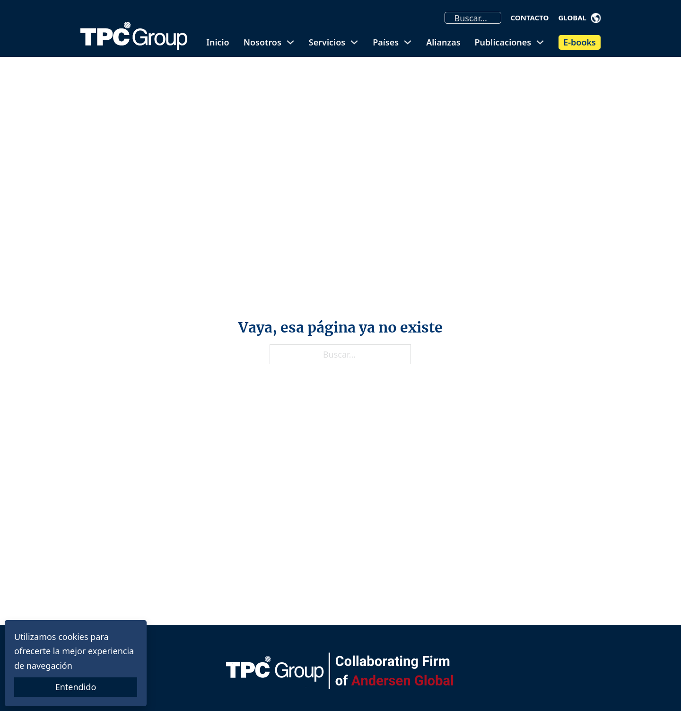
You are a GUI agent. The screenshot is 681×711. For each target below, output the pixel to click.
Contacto (530, 17)
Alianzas (443, 42)
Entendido (75, 687)
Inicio (217, 42)
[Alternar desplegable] (596, 18)
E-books (579, 42)
